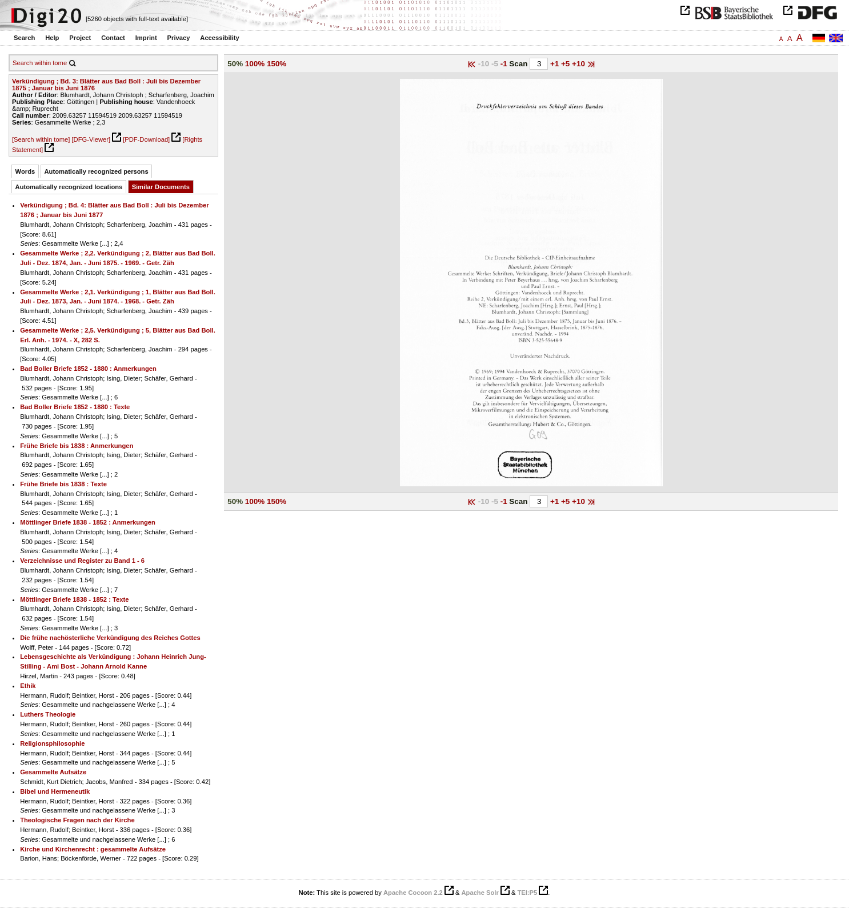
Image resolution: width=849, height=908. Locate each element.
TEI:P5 (527, 892)
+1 (555, 63)
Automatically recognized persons (97, 171)
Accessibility (219, 37)
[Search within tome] (41, 139)
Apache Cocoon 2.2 (413, 892)
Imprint (146, 37)
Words (25, 171)
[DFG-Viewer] (90, 139)
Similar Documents (161, 186)
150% (276, 63)
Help (52, 37)
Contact (113, 37)
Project (80, 37)
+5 (566, 63)
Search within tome (40, 62)
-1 (505, 63)
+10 (579, 63)
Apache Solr (480, 892)
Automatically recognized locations (69, 186)
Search (24, 37)
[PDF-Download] (146, 139)
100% (255, 63)
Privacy (178, 37)
